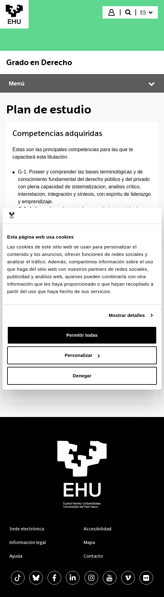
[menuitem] (146, 12)
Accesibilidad (98, 528)
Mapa (89, 542)
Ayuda (15, 556)
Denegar (82, 375)
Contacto (93, 556)
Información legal (27, 542)
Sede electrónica (26, 528)
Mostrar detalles (127, 315)
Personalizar (82, 355)
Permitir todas (82, 335)
